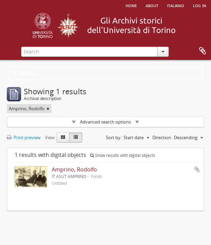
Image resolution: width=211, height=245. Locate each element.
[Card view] (62, 137)
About (152, 5)
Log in (199, 5)
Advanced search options (105, 122)
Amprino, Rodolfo (74, 169)
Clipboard (202, 51)
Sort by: (113, 137)
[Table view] (75, 137)
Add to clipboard (197, 169)
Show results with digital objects (122, 155)
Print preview (23, 137)
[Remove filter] (48, 108)
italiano (175, 5)
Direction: (162, 137)
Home (131, 5)
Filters (23, 73)
